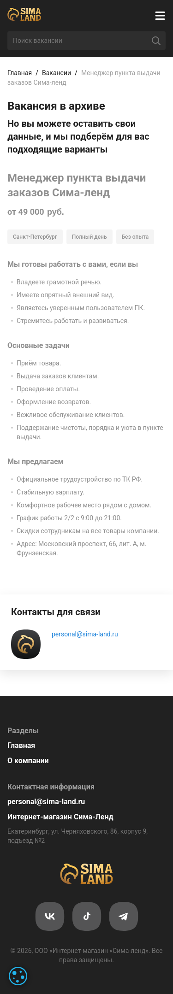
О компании (28, 760)
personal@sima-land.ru (85, 634)
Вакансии (56, 72)
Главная (19, 72)
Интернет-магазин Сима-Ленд (60, 816)
